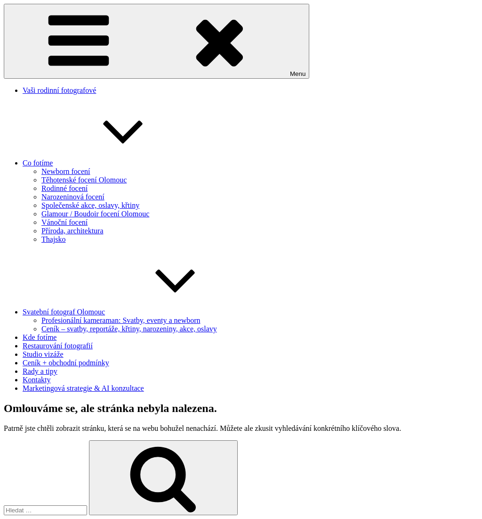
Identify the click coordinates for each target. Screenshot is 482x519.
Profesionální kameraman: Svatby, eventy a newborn (121, 320)
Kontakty (37, 380)
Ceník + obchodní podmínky (66, 363)
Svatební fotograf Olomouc (134, 312)
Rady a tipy (40, 371)
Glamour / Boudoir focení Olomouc (95, 214)
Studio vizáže (43, 354)
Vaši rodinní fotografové (59, 90)
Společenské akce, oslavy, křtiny (90, 205)
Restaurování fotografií (58, 346)
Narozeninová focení (72, 197)
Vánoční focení (64, 222)
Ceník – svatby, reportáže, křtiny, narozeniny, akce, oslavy (129, 329)
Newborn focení (65, 171)
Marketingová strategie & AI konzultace (83, 388)
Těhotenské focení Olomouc (84, 180)
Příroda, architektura (72, 231)
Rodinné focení (64, 188)
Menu (156, 41)
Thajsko (53, 239)
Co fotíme (108, 163)
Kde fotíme (39, 337)
